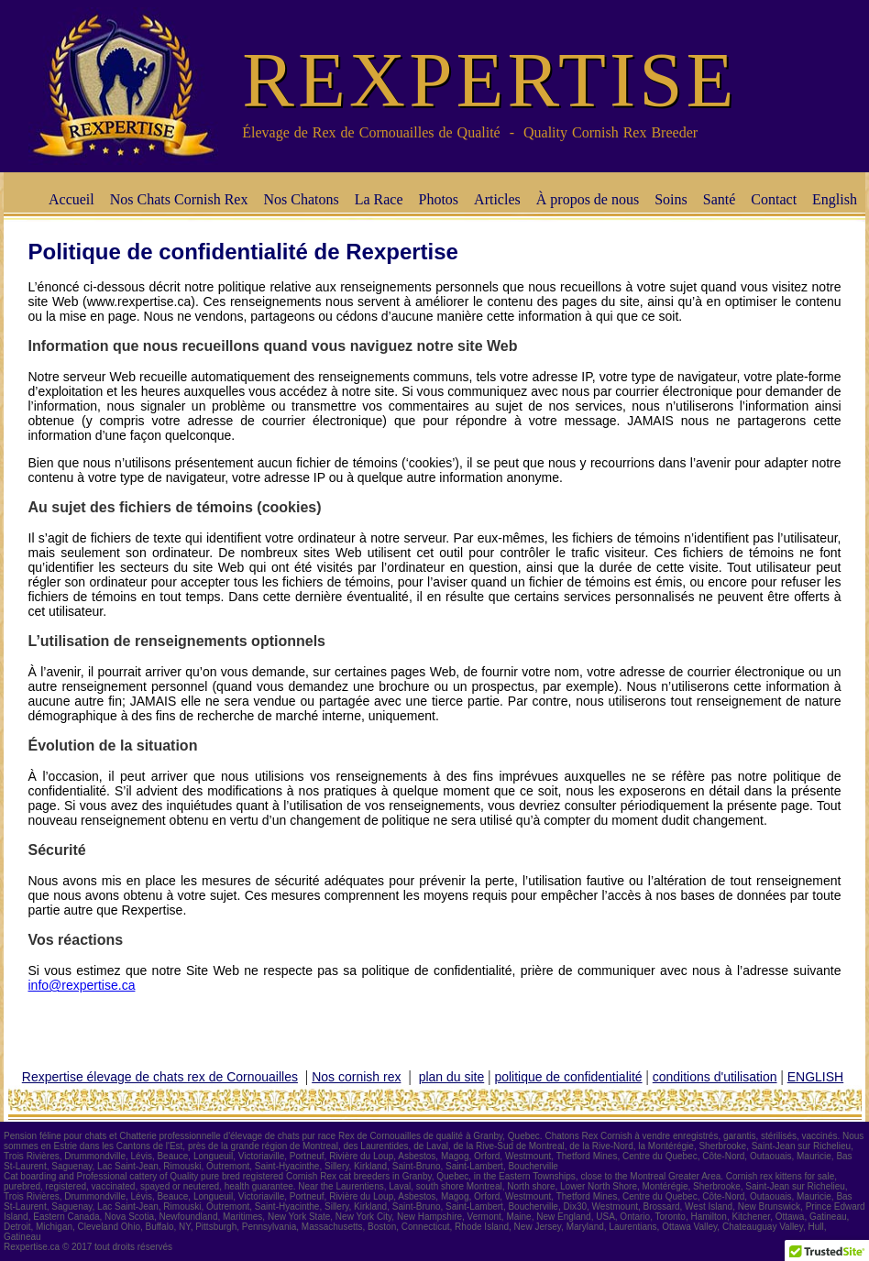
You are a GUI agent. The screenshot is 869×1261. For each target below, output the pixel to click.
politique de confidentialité (568, 1076)
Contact (774, 199)
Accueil (71, 199)
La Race (379, 199)
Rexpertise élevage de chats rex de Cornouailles (160, 1076)
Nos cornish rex (356, 1076)
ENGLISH (815, 1076)
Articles (497, 199)
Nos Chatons (300, 199)
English (834, 199)
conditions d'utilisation (715, 1076)
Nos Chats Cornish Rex (179, 199)
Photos (439, 199)
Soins (671, 199)
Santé (719, 199)
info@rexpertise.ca (82, 985)
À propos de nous (587, 199)
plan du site (452, 1076)
